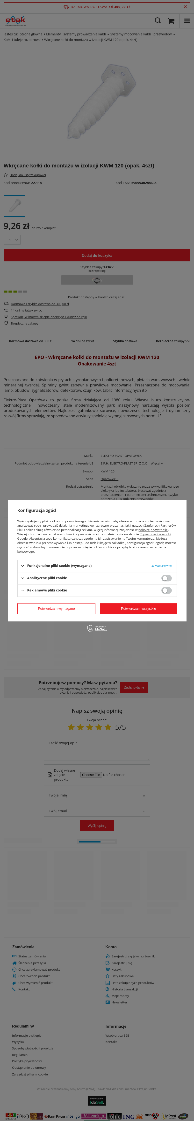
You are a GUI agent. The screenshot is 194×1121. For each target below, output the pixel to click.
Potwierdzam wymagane (56, 608)
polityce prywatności (153, 530)
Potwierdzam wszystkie (138, 608)
